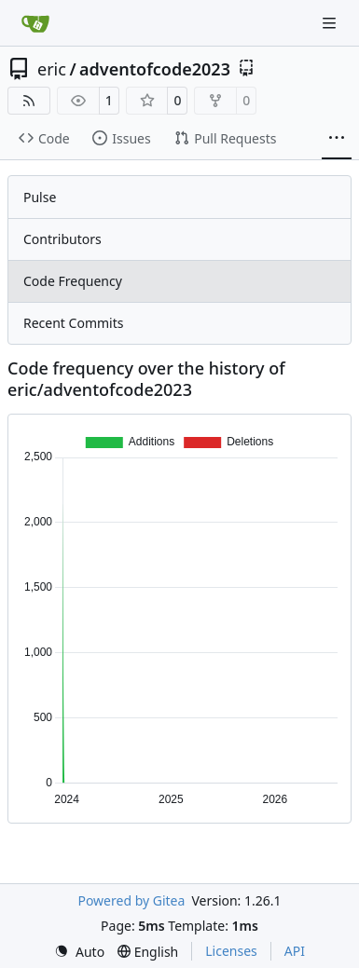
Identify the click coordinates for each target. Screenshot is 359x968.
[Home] (35, 23)
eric (51, 69)
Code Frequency (72, 281)
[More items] (337, 138)
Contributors (62, 239)
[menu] (79, 952)
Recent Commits (73, 323)
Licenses (231, 951)
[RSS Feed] (28, 101)
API (294, 951)
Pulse (39, 197)
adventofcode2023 (154, 69)
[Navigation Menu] (331, 22)
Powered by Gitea (131, 900)
